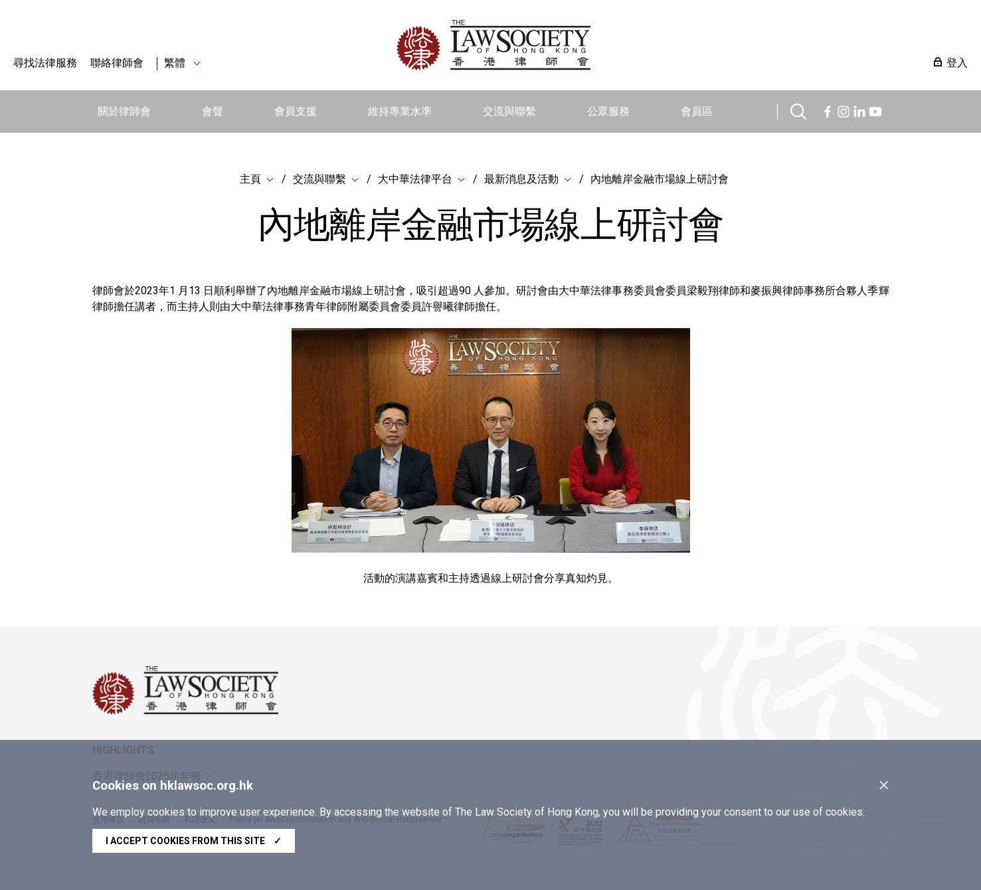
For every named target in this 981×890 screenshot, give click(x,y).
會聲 (212, 111)
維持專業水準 (400, 111)
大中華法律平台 (415, 179)
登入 (957, 62)
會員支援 (295, 111)
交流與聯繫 (509, 111)
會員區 (697, 111)
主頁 (250, 179)
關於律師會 (124, 111)
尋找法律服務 (45, 62)
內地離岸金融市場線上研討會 (659, 179)
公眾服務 (608, 111)
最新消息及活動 (521, 179)
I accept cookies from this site (194, 841)
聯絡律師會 (116, 62)
